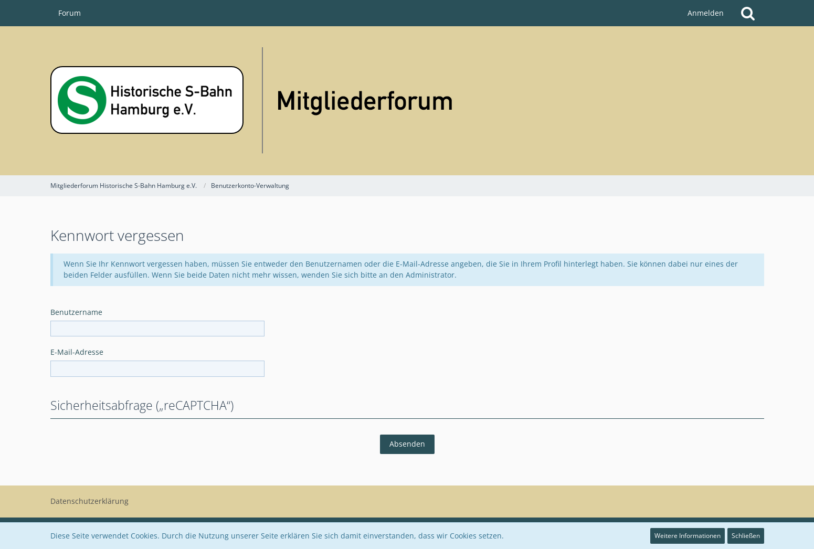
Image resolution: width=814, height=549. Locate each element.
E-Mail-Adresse (76, 352)
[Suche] (748, 13)
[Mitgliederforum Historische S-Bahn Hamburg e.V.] (407, 101)
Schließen (746, 535)
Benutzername (76, 312)
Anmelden (706, 13)
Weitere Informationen (687, 535)
